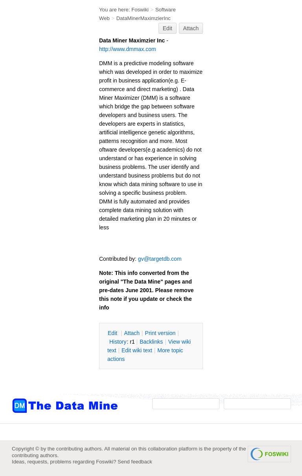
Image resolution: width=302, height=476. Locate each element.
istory (118, 342)
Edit (167, 28)
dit (113, 333)
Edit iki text (137, 350)
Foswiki (140, 10)
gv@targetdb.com (160, 259)
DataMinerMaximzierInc (143, 18)
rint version (160, 333)
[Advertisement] (43, 158)
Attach (191, 28)
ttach (132, 333)
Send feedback (135, 462)
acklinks (151, 342)
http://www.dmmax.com (127, 49)
